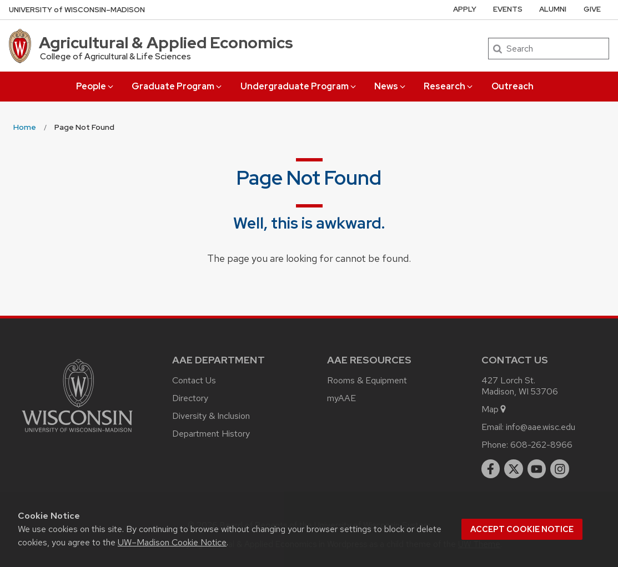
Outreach (512, 86)
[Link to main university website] (77, 434)
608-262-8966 (541, 444)
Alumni (552, 9)
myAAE (341, 398)
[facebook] (490, 468)
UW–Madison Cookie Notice (172, 542)
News (390, 86)
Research (449, 86)
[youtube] (536, 468)
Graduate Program (177, 86)
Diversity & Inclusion (211, 416)
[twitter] (513, 468)
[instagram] (559, 468)
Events (507, 9)
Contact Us (194, 380)
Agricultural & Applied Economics (166, 42)
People (95, 86)
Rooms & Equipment (367, 380)
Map (494, 409)
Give (592, 9)
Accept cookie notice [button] (522, 529)
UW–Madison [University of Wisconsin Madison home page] (77, 9)
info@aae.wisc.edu (540, 427)
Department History (211, 433)
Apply (464, 9)
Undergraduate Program (299, 86)
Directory (190, 398)
